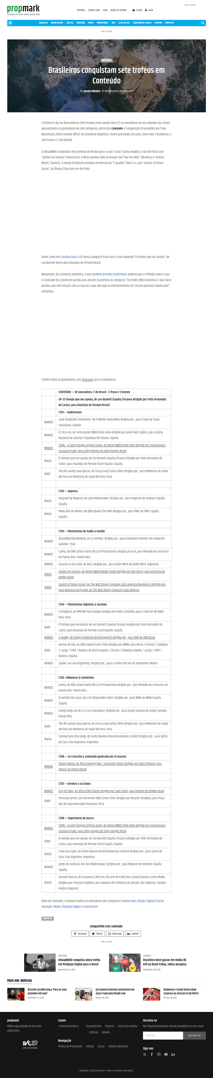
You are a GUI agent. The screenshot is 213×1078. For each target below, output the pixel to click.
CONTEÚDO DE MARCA (142, 23)
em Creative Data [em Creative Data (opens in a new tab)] (66, 257)
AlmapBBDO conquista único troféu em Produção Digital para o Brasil (79, 962)
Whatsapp (115, 934)
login (149, 10)
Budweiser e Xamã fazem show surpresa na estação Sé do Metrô (181, 991)
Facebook (80, 934)
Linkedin (133, 934)
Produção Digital (71, 906)
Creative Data (129, 901)
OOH (113, 23)
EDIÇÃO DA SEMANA (118, 10)
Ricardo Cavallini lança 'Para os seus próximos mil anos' (47, 991)
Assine (101, 1046)
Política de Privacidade (70, 1046)
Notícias (106, 60)
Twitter (97, 934)
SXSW (105, 10)
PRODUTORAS (102, 23)
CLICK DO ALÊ (124, 23)
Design (141, 901)
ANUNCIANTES (57, 23)
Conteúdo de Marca (69, 1026)
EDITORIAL (81, 10)
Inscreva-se (194, 1035)
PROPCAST (169, 23)
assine (137, 10)
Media (56, 906)
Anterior (62, 956)
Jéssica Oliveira (90, 91)
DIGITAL (70, 23)
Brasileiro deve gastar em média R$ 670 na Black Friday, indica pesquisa (165, 962)
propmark (100, 1071)
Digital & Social (155, 901)
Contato (90, 1046)
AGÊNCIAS (43, 23)
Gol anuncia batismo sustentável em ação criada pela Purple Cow (115, 991)
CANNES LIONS (94, 10)
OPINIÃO (158, 23)
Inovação (47, 906)
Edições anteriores (118, 1046)
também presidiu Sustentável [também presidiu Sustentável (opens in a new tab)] (109, 274)
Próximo (147, 956)
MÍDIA (91, 23)
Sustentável (90, 906)
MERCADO (81, 23)
